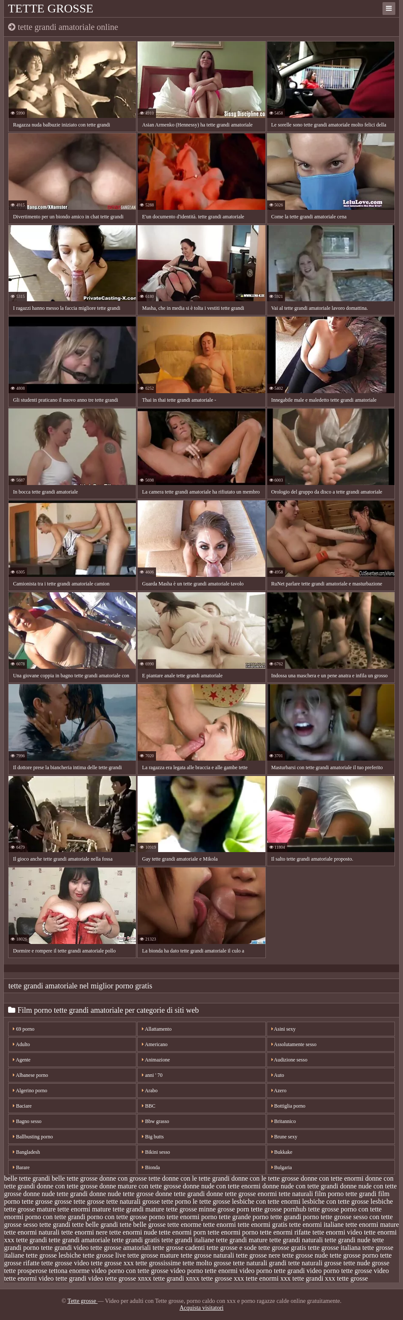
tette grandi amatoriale (79, 1240)
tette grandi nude (347, 1240)
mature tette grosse (171, 1209)
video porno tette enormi (204, 1270)
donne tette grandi (180, 1193)
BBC (148, 1106)
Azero (279, 1091)
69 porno (23, 1029)
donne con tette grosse (67, 1186)
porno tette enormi (174, 1216)
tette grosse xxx (112, 1263)
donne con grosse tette (129, 1178)
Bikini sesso (156, 1152)
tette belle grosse (143, 1224)
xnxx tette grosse (209, 1278)
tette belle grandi (95, 1224)
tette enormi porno (233, 1232)
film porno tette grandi (345, 1193)
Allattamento (156, 1029)
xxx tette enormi (256, 1278)
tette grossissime (158, 1263)
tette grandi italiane (188, 1240)
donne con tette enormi (331, 1178)
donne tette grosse (231, 1193)
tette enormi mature (372, 1224)
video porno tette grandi (272, 1270)
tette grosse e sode (232, 1247)
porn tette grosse (259, 1209)
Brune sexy (284, 1137)
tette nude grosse (366, 1263)
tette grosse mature (153, 1255)
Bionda (151, 1167)
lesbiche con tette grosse (335, 1201)
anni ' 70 (152, 1075)
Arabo (149, 1091)
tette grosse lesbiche (53, 1255)
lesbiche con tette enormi (266, 1201)
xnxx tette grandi (161, 1278)
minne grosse (217, 1209)
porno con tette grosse (117, 1216)
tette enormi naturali (31, 1232)
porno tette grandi (277, 1216)
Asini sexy (283, 1029)
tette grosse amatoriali (121, 1247)
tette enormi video (337, 1232)
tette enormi (219, 1224)
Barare (21, 1167)
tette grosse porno (353, 1255)
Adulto (21, 1044)
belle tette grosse (75, 1178)
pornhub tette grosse (311, 1209)
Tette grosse (50, 8)
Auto (277, 1075)
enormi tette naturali (285, 1193)
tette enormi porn (182, 1232)
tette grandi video (65, 1247)
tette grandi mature (242, 1240)
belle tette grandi (27, 1178)
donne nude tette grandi (55, 1193)
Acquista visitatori (201, 1308)
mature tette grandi (118, 1209)
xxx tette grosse (346, 1278)
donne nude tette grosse (121, 1193)
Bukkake (282, 1152)
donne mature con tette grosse (140, 1186)
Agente (21, 1060)
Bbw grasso (155, 1121)
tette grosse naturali (207, 1255)
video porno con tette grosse (129, 1270)
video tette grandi (62, 1278)
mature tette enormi (63, 1209)
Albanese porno (30, 1075)
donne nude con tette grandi (300, 1186)
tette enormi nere (84, 1232)
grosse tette (69, 1201)
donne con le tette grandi (195, 1178)
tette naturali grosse (314, 1263)
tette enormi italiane (316, 1224)
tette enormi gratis (262, 1224)
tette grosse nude (305, 1255)
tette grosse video (65, 1263)
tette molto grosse (206, 1263)
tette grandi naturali (296, 1240)
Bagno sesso (27, 1121)
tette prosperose (25, 1270)
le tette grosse (211, 1201)
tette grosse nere (258, 1255)
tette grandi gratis (136, 1240)
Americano (155, 1044)
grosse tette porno (166, 1201)
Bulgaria (281, 1167)
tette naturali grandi (259, 1263)
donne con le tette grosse (265, 1178)
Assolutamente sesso (294, 1044)
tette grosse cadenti (179, 1247)
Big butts (153, 1137)
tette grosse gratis (282, 1247)
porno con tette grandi (55, 1216)
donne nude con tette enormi (222, 1186)
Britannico (283, 1121)
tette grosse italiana (334, 1247)
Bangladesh (26, 1152)
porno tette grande (226, 1216)
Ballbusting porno (33, 1137)
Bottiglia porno (288, 1106)
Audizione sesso (289, 1060)
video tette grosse (112, 1278)
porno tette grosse (327, 1216)
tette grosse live (103, 1255)
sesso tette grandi (46, 1224)
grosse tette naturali (114, 1201)
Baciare (22, 1106)
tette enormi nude (133, 1232)
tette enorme (185, 1224)
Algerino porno (30, 1091)
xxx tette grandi (301, 1278)
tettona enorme (69, 1270)
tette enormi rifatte (285, 1232)
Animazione (156, 1060)
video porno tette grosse (339, 1270)
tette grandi (31, 1240)
